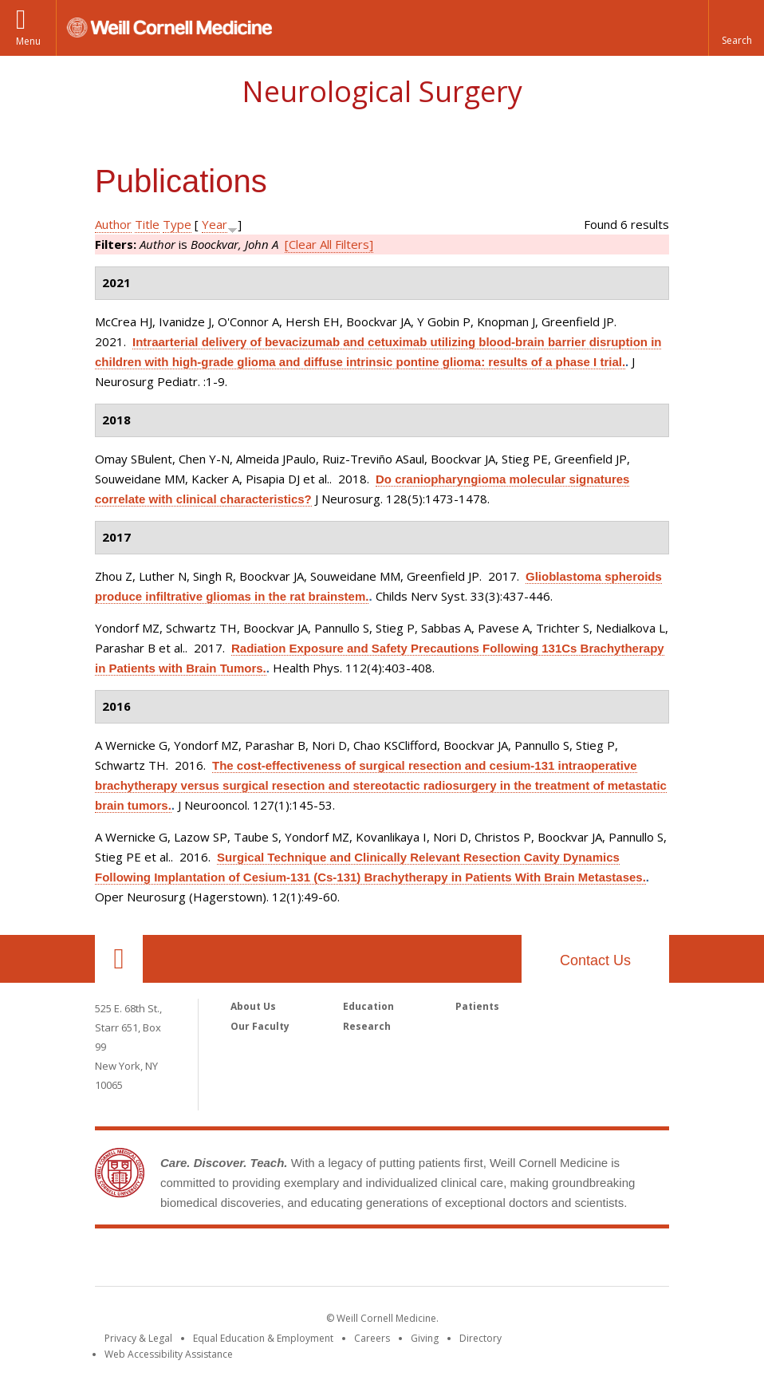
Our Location (119, 959)
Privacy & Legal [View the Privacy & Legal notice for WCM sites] (138, 1338)
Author (113, 224)
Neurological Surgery (382, 91)
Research (367, 1026)
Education (368, 1006)
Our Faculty (259, 1026)
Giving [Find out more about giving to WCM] (425, 1338)
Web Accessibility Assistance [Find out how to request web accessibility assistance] (168, 1354)
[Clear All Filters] (329, 244)
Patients (477, 1006)
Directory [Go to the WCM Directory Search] (480, 1338)
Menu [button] (28, 41)
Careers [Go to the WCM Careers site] (372, 1338)
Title (147, 224)
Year (214, 224)
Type (177, 224)
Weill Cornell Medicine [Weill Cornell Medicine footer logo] (382, 1260)
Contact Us (595, 960)
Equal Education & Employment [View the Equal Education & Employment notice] (263, 1338)
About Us (253, 1006)
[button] (736, 28)
